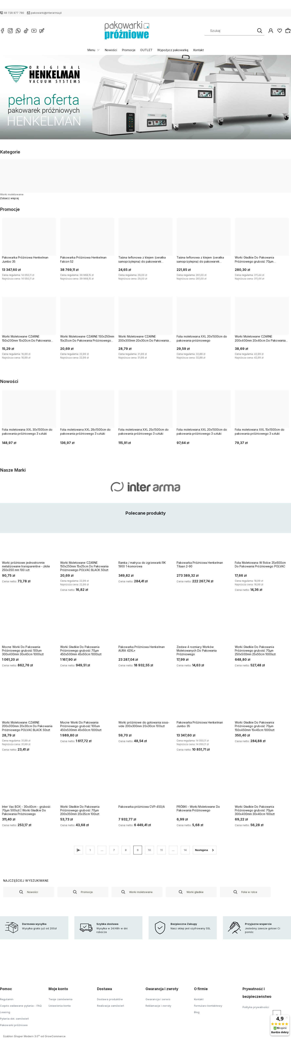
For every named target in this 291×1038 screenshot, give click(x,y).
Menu (91, 50)
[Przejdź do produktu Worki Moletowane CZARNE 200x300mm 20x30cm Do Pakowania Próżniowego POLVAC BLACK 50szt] (28, 702)
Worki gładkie (195, 892)
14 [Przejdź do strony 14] (185, 850)
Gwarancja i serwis (158, 999)
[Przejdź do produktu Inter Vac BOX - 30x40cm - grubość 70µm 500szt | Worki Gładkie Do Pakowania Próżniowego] (28, 786)
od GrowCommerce (53, 1036)
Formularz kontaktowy (208, 1005)
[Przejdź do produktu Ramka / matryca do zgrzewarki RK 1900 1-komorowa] (144, 542)
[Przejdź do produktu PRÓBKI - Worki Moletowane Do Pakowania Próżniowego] (203, 786)
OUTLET (146, 50)
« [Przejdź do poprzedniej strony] (79, 850)
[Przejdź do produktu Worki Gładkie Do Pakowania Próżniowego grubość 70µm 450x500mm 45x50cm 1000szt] (86, 626)
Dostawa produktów (110, 999)
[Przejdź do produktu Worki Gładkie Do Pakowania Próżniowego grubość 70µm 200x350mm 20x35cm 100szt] (86, 786)
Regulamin (6, 999)
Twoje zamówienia (60, 999)
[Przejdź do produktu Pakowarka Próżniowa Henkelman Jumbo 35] (203, 702)
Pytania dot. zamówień (14, 1018)
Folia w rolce (249, 892)
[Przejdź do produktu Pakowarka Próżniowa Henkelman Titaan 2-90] (203, 542)
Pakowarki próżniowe (14, 1025)
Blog (196, 1012)
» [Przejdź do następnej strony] (204, 850)
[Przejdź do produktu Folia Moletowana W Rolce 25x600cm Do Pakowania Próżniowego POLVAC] (261, 542)
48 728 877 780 (14, 12)
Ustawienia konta (59, 1005)
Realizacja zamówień (110, 1005)
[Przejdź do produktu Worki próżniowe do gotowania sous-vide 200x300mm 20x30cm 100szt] (144, 702)
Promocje (128, 50)
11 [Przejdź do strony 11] (161, 850)
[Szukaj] (259, 31)
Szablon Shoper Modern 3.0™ (21, 1036)
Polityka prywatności (255, 1007)
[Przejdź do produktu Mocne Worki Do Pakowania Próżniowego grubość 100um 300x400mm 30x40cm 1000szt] (28, 626)
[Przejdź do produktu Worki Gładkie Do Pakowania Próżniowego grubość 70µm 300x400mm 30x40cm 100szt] (261, 786)
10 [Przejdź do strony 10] (149, 850)
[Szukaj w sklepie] (231, 30)
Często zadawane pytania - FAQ (21, 1005)
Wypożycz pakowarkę (172, 50)
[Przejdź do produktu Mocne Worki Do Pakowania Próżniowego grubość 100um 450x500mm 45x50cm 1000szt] (86, 702)
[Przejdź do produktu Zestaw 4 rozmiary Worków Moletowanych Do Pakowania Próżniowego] (203, 626)
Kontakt (198, 50)
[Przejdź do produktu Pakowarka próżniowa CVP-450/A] (144, 786)
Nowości (111, 50)
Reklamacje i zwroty (158, 1005)
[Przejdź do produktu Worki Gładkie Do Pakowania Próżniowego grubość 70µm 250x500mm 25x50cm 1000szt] (261, 626)
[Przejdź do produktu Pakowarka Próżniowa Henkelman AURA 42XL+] (144, 626)
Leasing (5, 1012)
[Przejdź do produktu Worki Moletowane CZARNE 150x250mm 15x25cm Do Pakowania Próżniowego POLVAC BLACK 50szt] (86, 542)
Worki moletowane (11, 194)
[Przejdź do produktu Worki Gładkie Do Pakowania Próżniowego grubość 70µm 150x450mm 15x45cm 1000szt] (261, 702)
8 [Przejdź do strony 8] (126, 850)
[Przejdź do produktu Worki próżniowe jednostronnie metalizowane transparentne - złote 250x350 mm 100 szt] (28, 542)
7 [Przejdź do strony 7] (114, 850)
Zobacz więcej (9, 198)
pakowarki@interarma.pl (46, 12)
